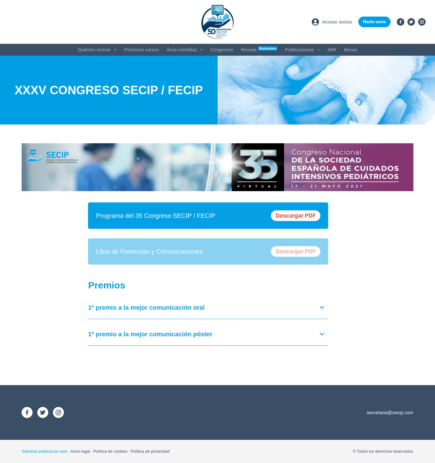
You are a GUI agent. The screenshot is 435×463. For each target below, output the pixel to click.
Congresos (221, 49)
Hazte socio (374, 21)
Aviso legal (80, 451)
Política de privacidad (150, 451)
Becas (350, 49)
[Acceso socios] (332, 22)
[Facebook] (400, 22)
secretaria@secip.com (390, 412)
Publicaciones (304, 49)
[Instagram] (422, 22)
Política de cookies (110, 451)
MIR (332, 49)
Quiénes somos (98, 49)
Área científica (186, 49)
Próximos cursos (141, 49)
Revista (259, 49)
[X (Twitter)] (411, 22)
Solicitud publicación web (44, 451)
